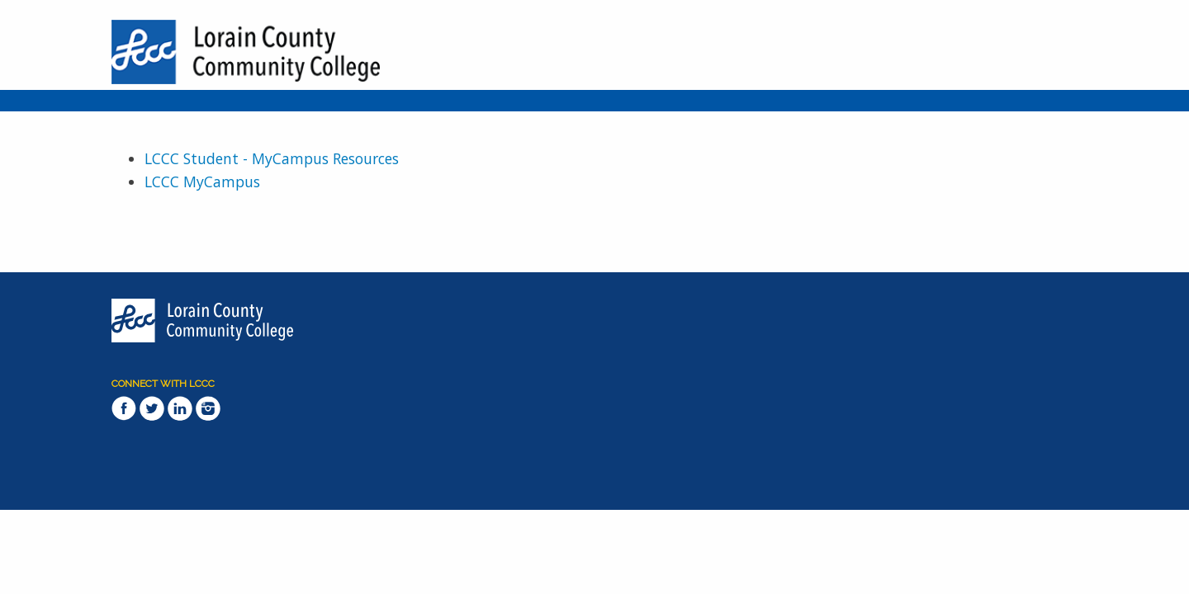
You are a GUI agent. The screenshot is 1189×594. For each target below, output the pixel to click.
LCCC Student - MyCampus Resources (271, 158)
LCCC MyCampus (202, 181)
